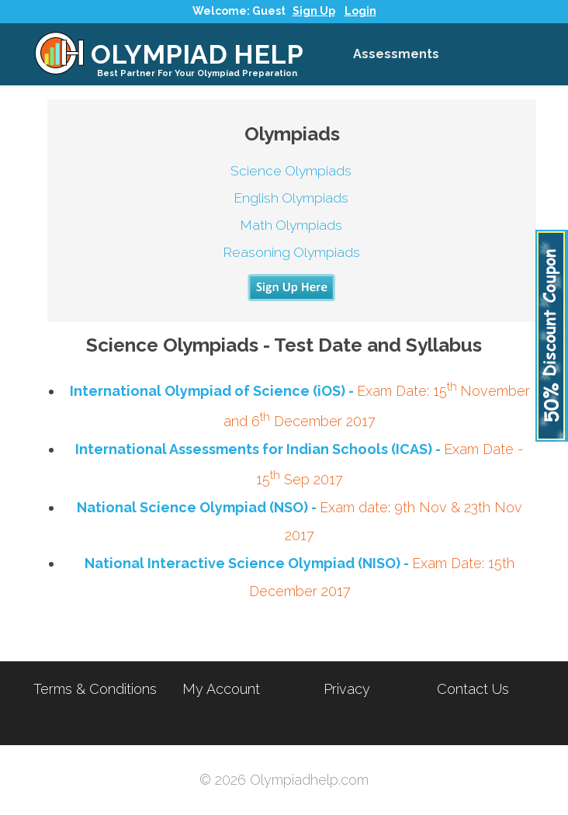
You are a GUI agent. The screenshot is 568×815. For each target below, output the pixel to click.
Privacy (347, 689)
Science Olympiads (291, 171)
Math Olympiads (291, 225)
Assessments (396, 54)
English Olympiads (291, 198)
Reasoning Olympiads (291, 252)
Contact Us (473, 689)
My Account (221, 689)
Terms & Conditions (95, 689)
